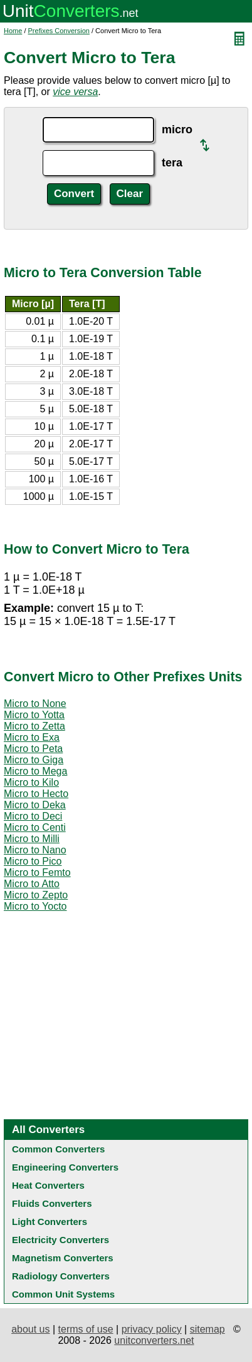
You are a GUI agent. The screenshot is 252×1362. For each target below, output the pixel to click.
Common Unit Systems (63, 1294)
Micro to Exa (32, 737)
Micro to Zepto (36, 895)
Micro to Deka (35, 805)
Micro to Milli (32, 838)
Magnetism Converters (62, 1258)
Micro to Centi (35, 827)
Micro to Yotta (34, 714)
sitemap (207, 1329)
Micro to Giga (33, 760)
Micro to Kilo (31, 782)
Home (13, 30)
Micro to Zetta (34, 726)
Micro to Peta (33, 748)
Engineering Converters (65, 1167)
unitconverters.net (154, 1340)
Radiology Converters (61, 1276)
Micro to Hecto (36, 793)
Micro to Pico (32, 861)
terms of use (85, 1329)
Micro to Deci (33, 816)
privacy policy (152, 1329)
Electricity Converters (60, 1239)
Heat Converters (48, 1185)
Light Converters (49, 1221)
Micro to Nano (35, 850)
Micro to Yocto (35, 906)
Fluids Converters (52, 1203)
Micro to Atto (32, 883)
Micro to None (35, 703)
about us (30, 1329)
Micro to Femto (37, 872)
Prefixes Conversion (59, 30)
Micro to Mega (35, 771)
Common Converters (58, 1149)
